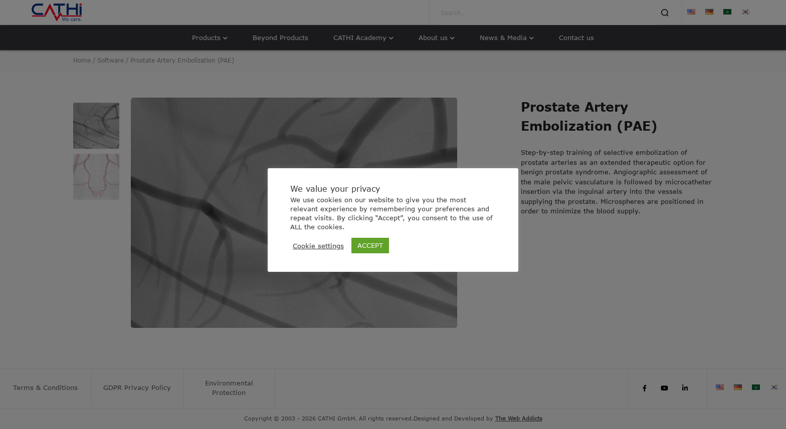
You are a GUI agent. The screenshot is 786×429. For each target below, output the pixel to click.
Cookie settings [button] (318, 246)
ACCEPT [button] (370, 245)
